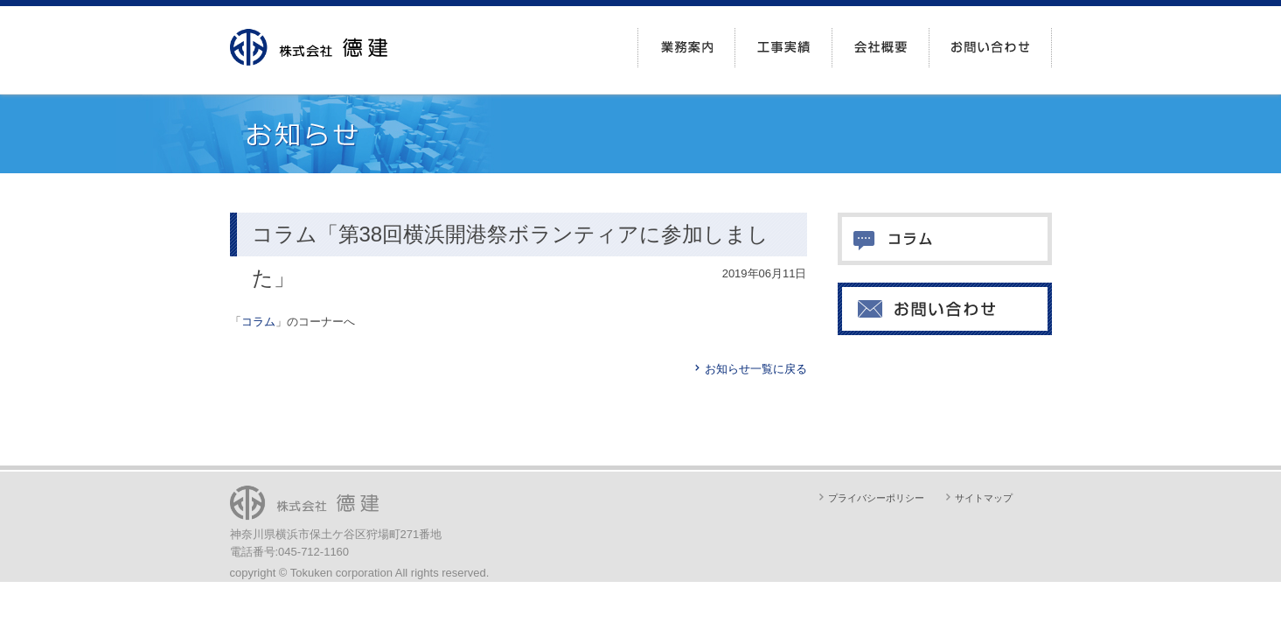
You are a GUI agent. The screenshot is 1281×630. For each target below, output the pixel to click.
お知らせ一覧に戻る (756, 368)
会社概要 (880, 47)
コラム (258, 321)
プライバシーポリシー (876, 498)
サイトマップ (984, 498)
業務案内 (686, 47)
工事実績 (783, 47)
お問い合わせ (990, 47)
